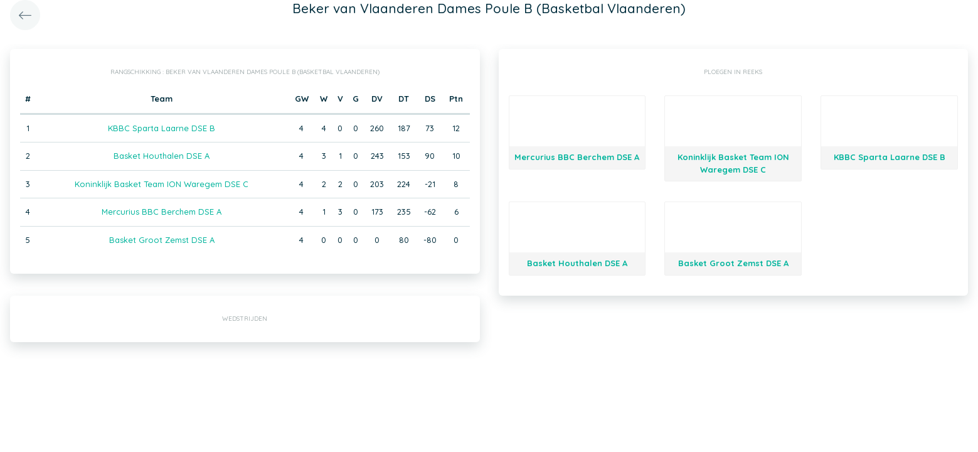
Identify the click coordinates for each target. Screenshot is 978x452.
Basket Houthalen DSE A (162, 156)
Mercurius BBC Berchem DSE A (161, 212)
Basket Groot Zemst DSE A (162, 240)
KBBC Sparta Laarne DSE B (161, 128)
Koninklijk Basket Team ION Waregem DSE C (161, 184)
